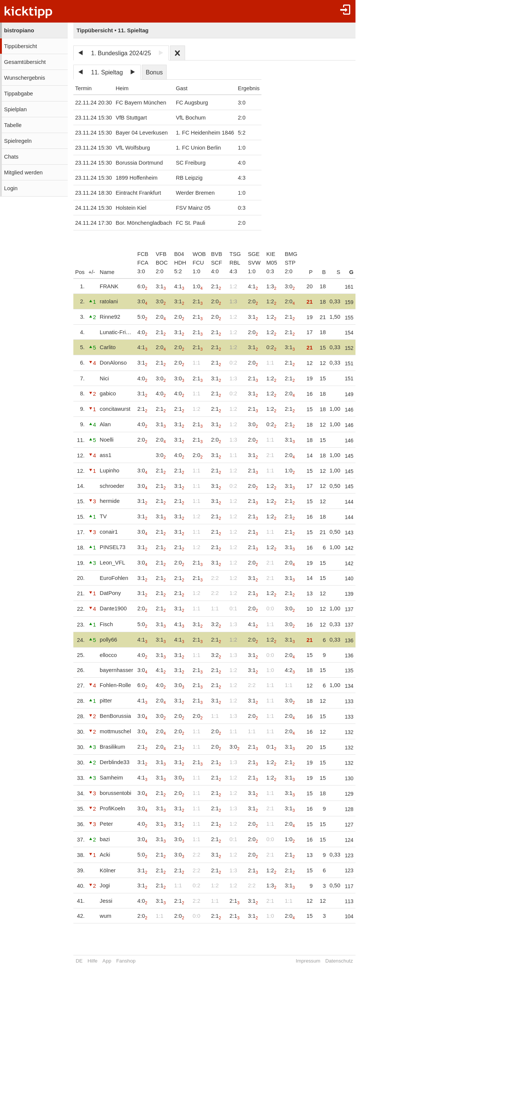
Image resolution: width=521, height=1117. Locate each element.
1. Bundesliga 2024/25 (121, 53)
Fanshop (125, 961)
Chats (11, 157)
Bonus (154, 72)
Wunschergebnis (24, 78)
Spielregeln (18, 141)
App (106, 961)
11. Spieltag (107, 72)
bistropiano (19, 30)
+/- (91, 272)
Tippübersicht (20, 46)
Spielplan (15, 109)
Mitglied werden (23, 173)
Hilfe (92, 961)
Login (11, 188)
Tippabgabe (18, 94)
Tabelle (12, 125)
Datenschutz (340, 961)
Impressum (309, 961)
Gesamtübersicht (25, 62)
